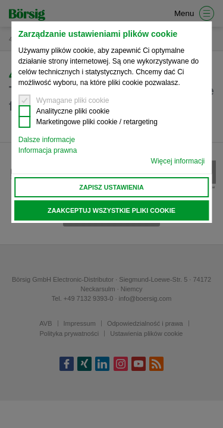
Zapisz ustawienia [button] (111, 187)
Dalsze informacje (46, 140)
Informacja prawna (47, 150)
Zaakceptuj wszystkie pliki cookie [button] (111, 210)
